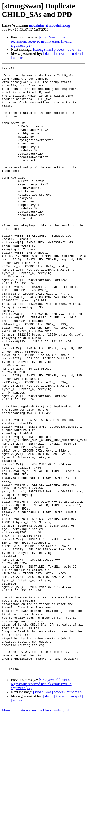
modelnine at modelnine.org (49, 25)
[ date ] (48, 53)
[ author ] (18, 58)
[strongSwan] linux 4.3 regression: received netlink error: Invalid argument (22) (41, 41)
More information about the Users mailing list (35, 831)
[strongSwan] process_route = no (57, 49)
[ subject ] (76, 53)
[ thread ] (61, 53)
